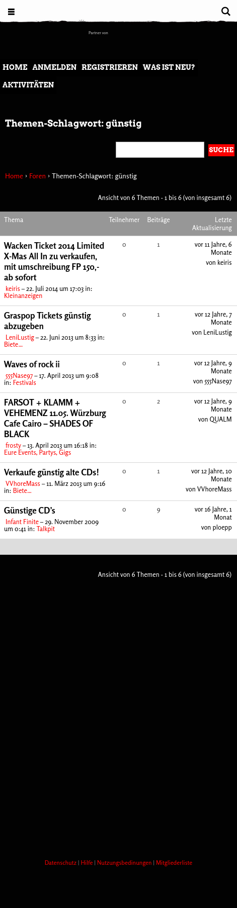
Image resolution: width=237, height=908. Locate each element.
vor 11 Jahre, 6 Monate (213, 248)
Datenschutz (61, 862)
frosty (13, 445)
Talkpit (45, 529)
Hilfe (87, 862)
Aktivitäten (28, 85)
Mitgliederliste (174, 862)
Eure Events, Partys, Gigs (37, 452)
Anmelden (54, 67)
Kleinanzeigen (23, 295)
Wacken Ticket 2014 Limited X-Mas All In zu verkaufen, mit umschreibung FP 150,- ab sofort (54, 261)
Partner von (98, 32)
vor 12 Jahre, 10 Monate (211, 475)
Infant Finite (22, 522)
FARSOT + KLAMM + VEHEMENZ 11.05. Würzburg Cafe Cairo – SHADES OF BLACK (55, 418)
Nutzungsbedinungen (125, 862)
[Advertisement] (118, 716)
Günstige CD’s (29, 510)
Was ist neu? (169, 67)
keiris (13, 288)
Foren (37, 175)
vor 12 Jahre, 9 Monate (213, 367)
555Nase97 (19, 375)
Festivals (24, 382)
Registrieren (110, 67)
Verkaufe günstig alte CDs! (51, 472)
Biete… (13, 344)
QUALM (221, 419)
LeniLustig (20, 337)
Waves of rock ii (32, 364)
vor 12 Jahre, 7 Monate (213, 318)
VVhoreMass (23, 483)
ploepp (221, 527)
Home (15, 67)
